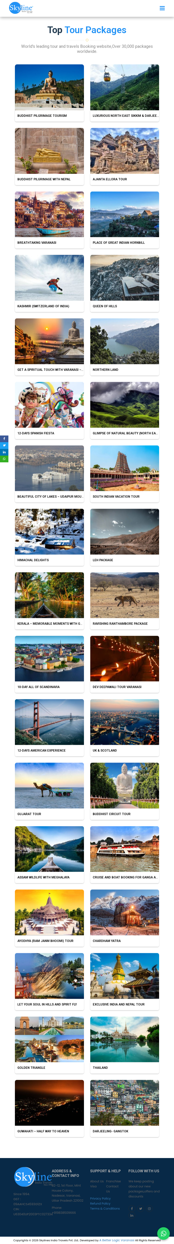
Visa (93, 1186)
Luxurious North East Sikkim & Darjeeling (127, 116)
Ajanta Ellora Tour (108, 179)
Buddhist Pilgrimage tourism (41, 116)
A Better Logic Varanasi (116, 1240)
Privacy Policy (100, 1198)
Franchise (113, 1181)
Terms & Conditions (105, 1208)
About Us (97, 1181)
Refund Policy (100, 1203)
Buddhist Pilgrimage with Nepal (43, 179)
